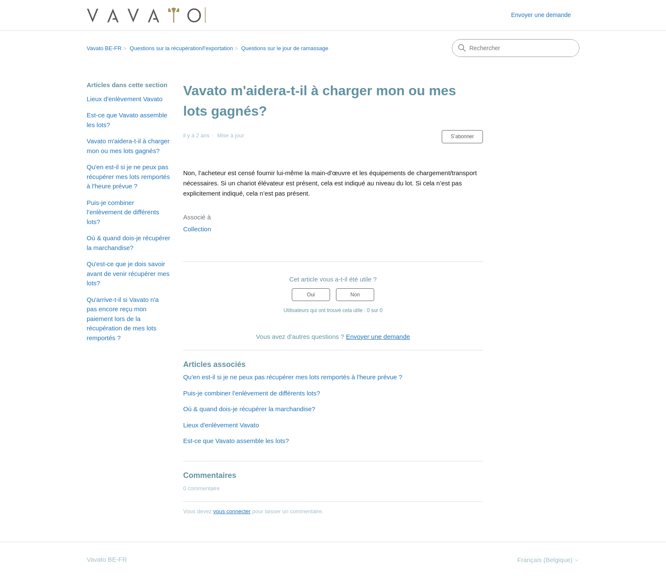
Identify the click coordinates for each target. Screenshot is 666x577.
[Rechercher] (515, 48)
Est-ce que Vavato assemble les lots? (127, 119)
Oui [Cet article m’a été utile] (311, 295)
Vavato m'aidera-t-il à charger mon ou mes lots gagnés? (128, 145)
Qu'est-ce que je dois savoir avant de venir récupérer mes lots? (128, 273)
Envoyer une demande (541, 14)
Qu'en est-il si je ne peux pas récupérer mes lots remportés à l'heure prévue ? (128, 176)
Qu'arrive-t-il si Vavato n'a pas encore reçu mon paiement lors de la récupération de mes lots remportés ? (123, 318)
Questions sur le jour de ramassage (284, 48)
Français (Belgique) (548, 559)
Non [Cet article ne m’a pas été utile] (355, 295)
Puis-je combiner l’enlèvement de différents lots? (123, 212)
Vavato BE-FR (104, 48)
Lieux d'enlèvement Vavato (125, 98)
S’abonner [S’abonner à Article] (462, 136)
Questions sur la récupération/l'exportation (181, 48)
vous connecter (232, 511)
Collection (197, 229)
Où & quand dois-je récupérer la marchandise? (128, 242)
